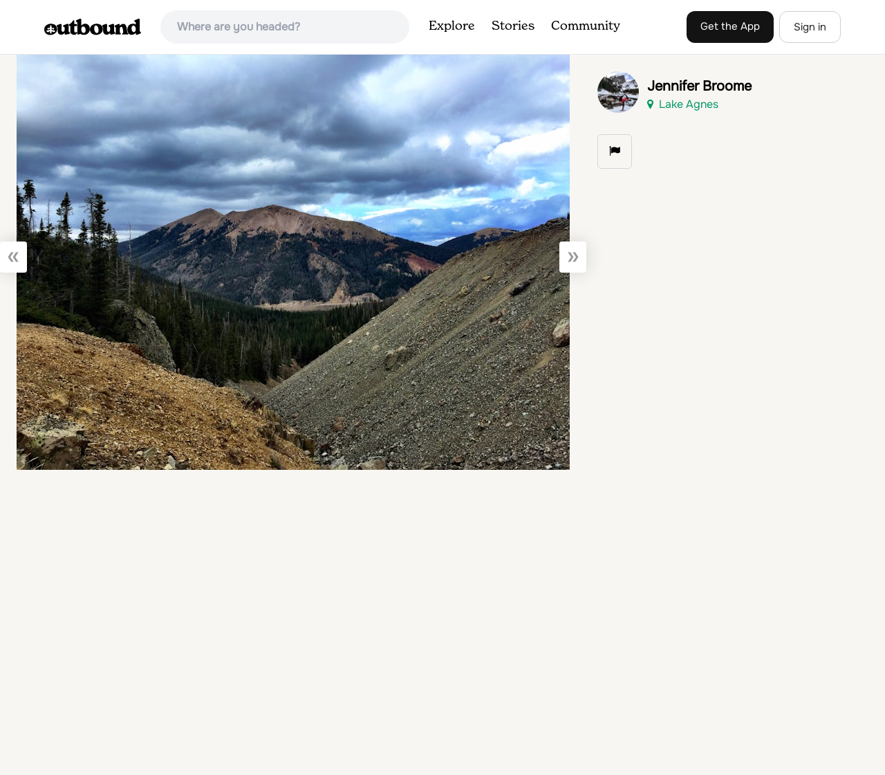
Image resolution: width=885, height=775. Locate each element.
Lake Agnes (682, 104)
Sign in (810, 27)
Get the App (730, 26)
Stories (513, 26)
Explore (452, 26)
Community (585, 26)
